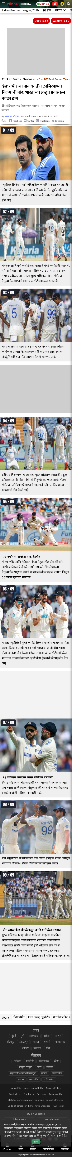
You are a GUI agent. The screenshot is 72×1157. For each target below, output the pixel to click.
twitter (29, 121)
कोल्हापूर (23, 1042)
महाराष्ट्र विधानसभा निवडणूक (23, 1073)
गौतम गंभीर (19, 1017)
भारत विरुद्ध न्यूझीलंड (39, 1017)
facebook (15, 121)
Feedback (29, 1094)
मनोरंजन (17, 1061)
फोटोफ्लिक (44, 1061)
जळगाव (37, 1048)
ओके (36, 1141)
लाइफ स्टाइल (25, 1067)
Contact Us (14, 1094)
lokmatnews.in (52, 1119)
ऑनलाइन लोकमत (12, 116)
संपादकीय (34, 1079)
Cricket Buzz (10, 79)
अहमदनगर (60, 1042)
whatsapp (43, 121)
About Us (16, 1088)
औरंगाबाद (33, 1036)
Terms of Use (56, 1094)
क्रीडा (56, 1061)
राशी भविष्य (49, 1079)
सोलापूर (10, 1042)
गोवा (48, 1048)
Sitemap (41, 1094)
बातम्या (21, 1079)
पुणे (22, 1036)
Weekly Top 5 (61, 21)
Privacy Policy (53, 1088)
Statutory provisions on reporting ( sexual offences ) (36, 1100)
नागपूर (58, 1036)
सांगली (47, 1042)
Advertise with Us (33, 1088)
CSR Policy (58, 1106)
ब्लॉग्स (44, 1073)
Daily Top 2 (41, 21)
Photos (27, 79)
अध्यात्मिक (57, 1073)
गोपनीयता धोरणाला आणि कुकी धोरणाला (34, 1135)
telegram (58, 121)
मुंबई (13, 1036)
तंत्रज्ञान (49, 1067)
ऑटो (39, 1067)
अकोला (25, 1048)
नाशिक (46, 1036)
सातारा (36, 1042)
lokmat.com (19, 1119)
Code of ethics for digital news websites (29, 1106)
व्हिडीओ (30, 1061)
